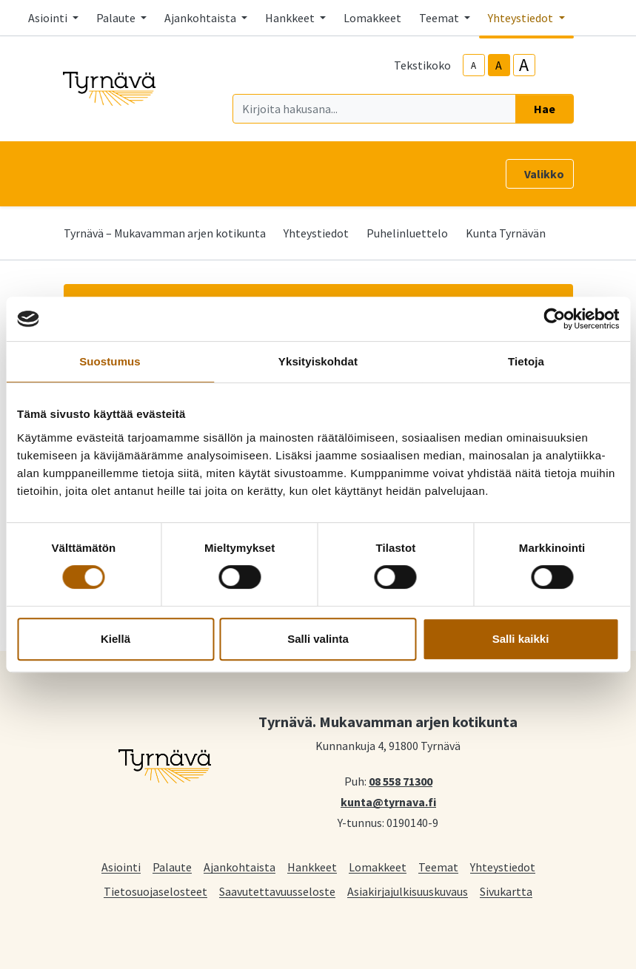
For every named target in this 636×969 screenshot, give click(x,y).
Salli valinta (318, 638)
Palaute (172, 867)
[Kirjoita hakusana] (374, 109)
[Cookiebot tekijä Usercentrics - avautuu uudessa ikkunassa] (554, 319)
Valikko (544, 173)
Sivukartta (506, 891)
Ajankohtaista (239, 867)
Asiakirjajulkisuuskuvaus (407, 891)
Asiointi (121, 867)
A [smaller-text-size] (473, 65)
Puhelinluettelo (407, 233)
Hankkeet (312, 867)
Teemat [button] (440, 17)
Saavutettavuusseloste (277, 891)
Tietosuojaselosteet (155, 891)
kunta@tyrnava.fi (388, 801)
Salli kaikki (520, 638)
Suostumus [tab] (110, 361)
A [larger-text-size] (524, 65)
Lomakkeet (372, 17)
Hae (544, 108)
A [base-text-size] (498, 65)
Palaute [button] (117, 17)
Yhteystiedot (316, 233)
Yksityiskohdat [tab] (318, 361)
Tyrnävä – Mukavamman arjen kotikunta (165, 233)
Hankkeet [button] (291, 17)
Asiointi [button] (49, 17)
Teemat (438, 867)
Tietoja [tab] (526, 361)
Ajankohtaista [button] (201, 17)
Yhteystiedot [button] (521, 17)
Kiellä (115, 638)
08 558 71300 (400, 780)
